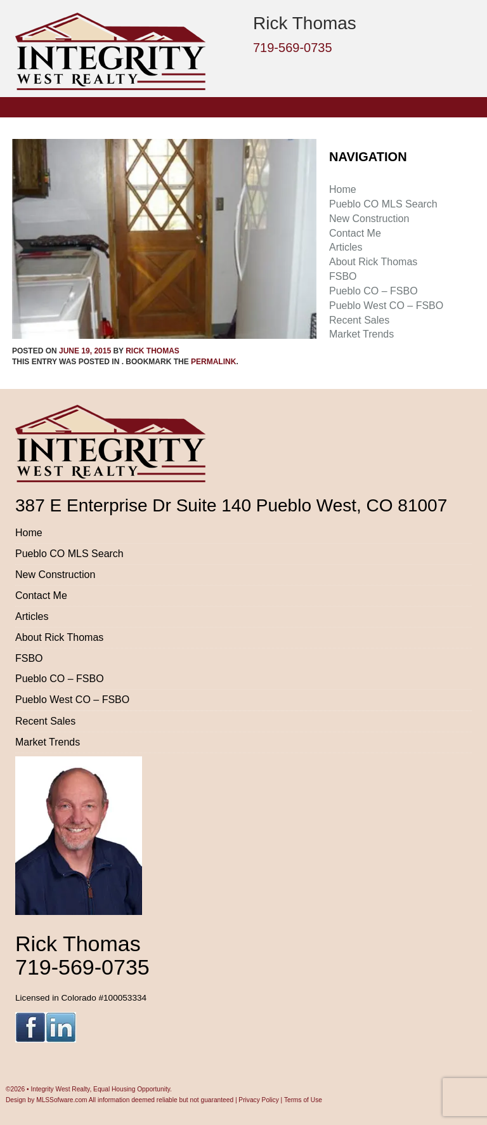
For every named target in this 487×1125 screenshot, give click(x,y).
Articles (345, 247)
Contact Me (355, 233)
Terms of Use (303, 1099)
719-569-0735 (292, 48)
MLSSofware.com (61, 1099)
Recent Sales (359, 320)
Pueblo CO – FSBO (373, 291)
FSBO (343, 276)
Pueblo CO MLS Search (383, 204)
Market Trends (361, 334)
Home (342, 189)
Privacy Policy (258, 1099)
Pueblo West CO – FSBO (386, 305)
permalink (213, 361)
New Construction (369, 218)
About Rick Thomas (373, 261)
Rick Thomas (152, 350)
